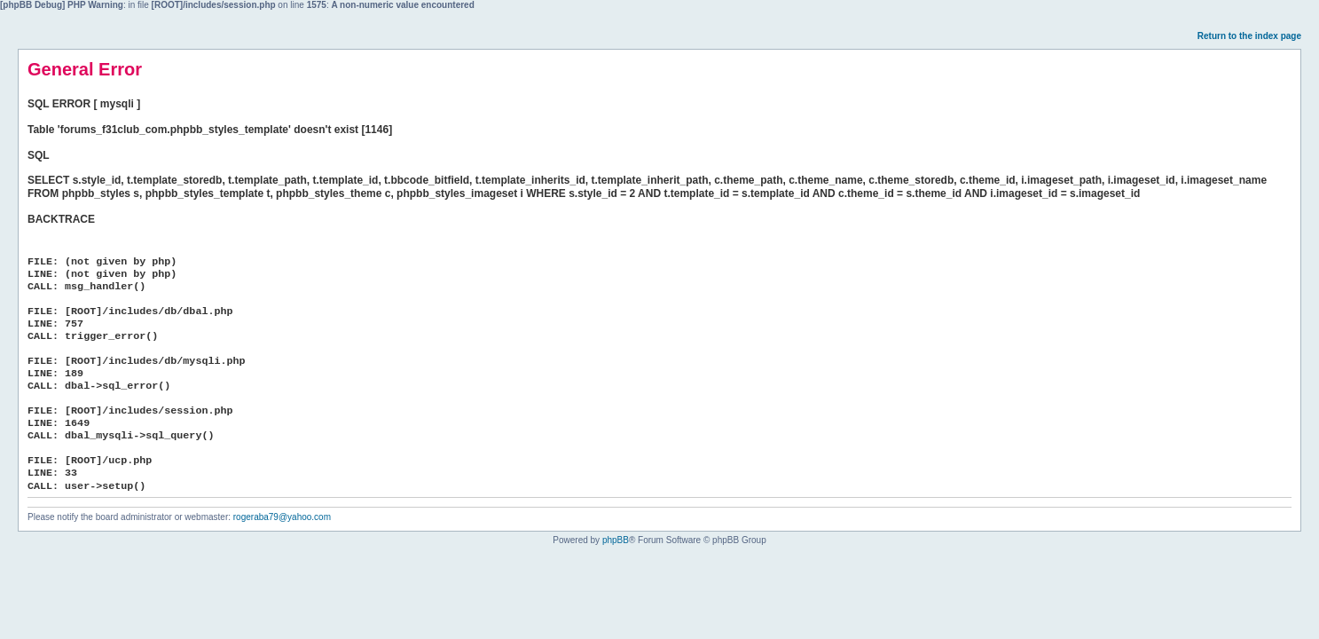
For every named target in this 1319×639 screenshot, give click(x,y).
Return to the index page (1249, 36)
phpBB (615, 540)
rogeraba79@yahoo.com (282, 517)
